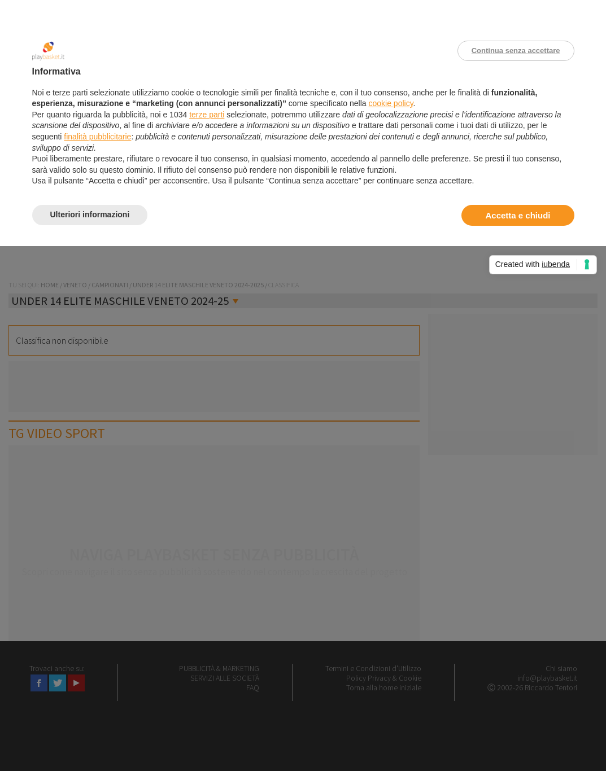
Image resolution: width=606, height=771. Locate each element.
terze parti (206, 114)
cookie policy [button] (390, 103)
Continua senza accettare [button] (516, 50)
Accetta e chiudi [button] (517, 215)
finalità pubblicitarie (97, 136)
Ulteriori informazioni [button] (90, 214)
